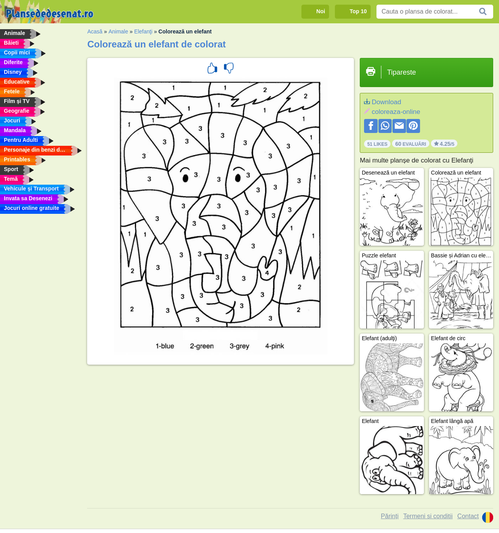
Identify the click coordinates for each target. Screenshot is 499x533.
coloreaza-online (396, 111)
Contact (468, 516)
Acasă (94, 31)
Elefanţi (143, 31)
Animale (118, 31)
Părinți (389, 516)
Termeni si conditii (428, 516)
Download (386, 102)
